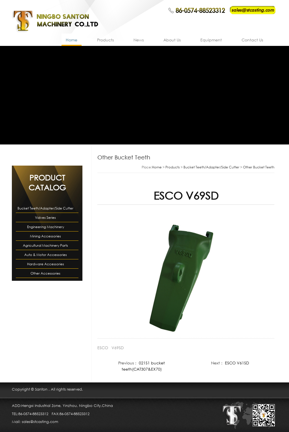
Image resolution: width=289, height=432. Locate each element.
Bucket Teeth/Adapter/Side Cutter (45, 208)
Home (71, 39)
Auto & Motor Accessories (45, 255)
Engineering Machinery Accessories (45, 228)
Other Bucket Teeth (258, 167)
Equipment (211, 39)
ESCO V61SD (237, 362)
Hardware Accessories (45, 264)
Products (105, 39)
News (138, 39)
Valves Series (45, 217)
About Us (172, 39)
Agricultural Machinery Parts (45, 245)
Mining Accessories (45, 236)
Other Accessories (45, 273)
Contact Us (252, 39)
